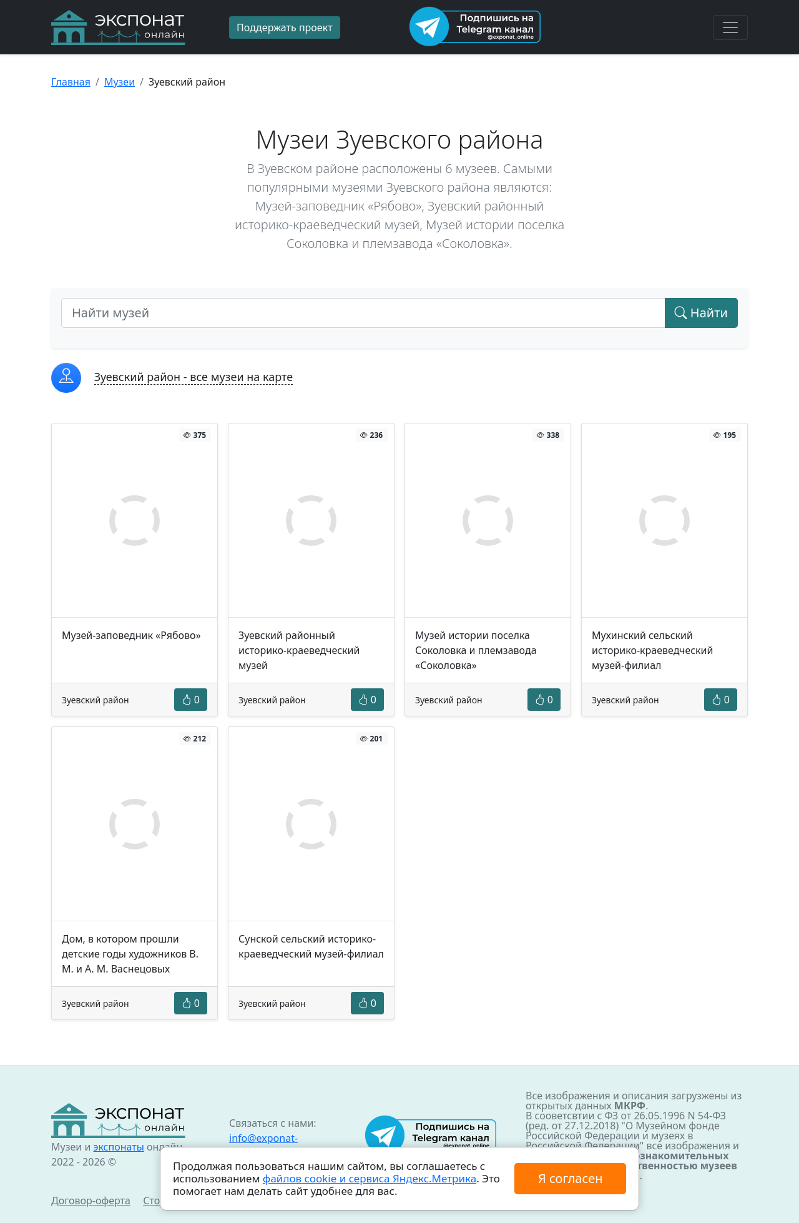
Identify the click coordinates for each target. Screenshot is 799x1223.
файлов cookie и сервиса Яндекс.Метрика (369, 1178)
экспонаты (118, 1147)
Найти (701, 312)
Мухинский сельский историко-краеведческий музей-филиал (652, 650)
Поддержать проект (285, 27)
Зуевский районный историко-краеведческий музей (299, 650)
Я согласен (570, 1178)
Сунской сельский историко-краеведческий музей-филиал (311, 946)
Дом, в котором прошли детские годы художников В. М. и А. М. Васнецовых (130, 954)
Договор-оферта (90, 1200)
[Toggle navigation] (730, 27)
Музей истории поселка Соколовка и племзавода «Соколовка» (476, 650)
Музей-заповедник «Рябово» (131, 635)
